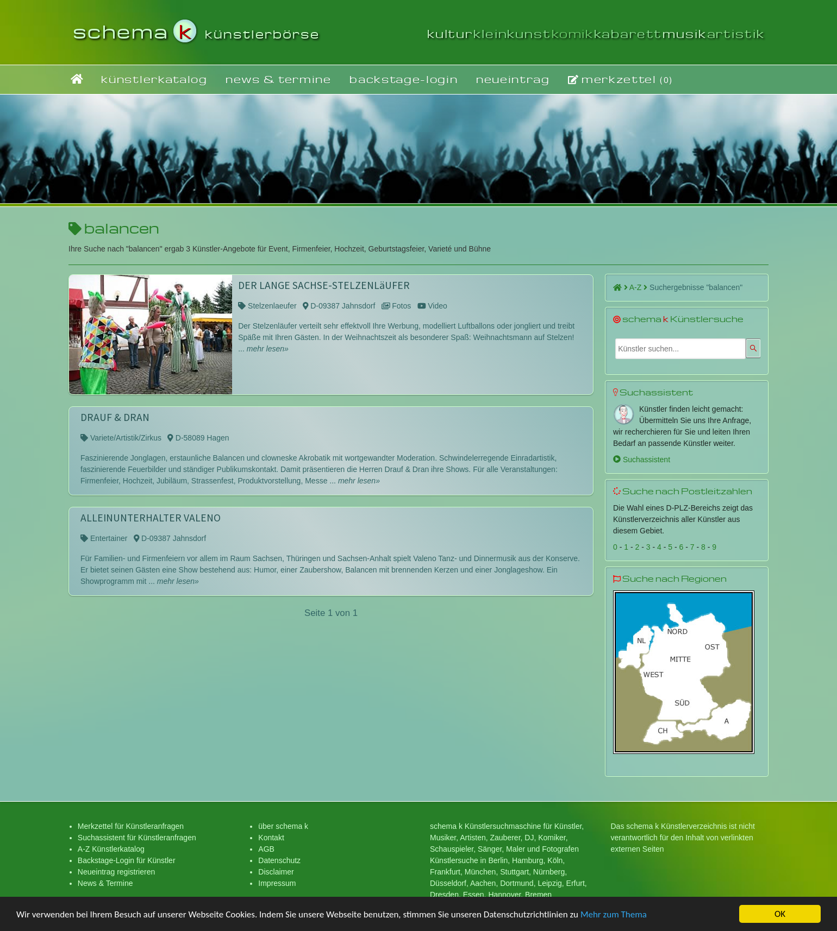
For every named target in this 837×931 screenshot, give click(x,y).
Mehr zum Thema (613, 916)
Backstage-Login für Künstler (127, 860)
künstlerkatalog (154, 79)
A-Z (638, 287)
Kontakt (271, 837)
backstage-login (403, 79)
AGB (266, 849)
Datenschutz (279, 860)
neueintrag (513, 79)
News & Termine (105, 883)
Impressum (277, 883)
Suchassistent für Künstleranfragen (137, 837)
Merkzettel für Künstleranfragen (131, 826)
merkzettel (620, 79)
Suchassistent (641, 459)
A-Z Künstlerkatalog (111, 849)
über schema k (283, 826)
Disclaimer (275, 871)
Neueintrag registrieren (116, 871)
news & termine (279, 79)
